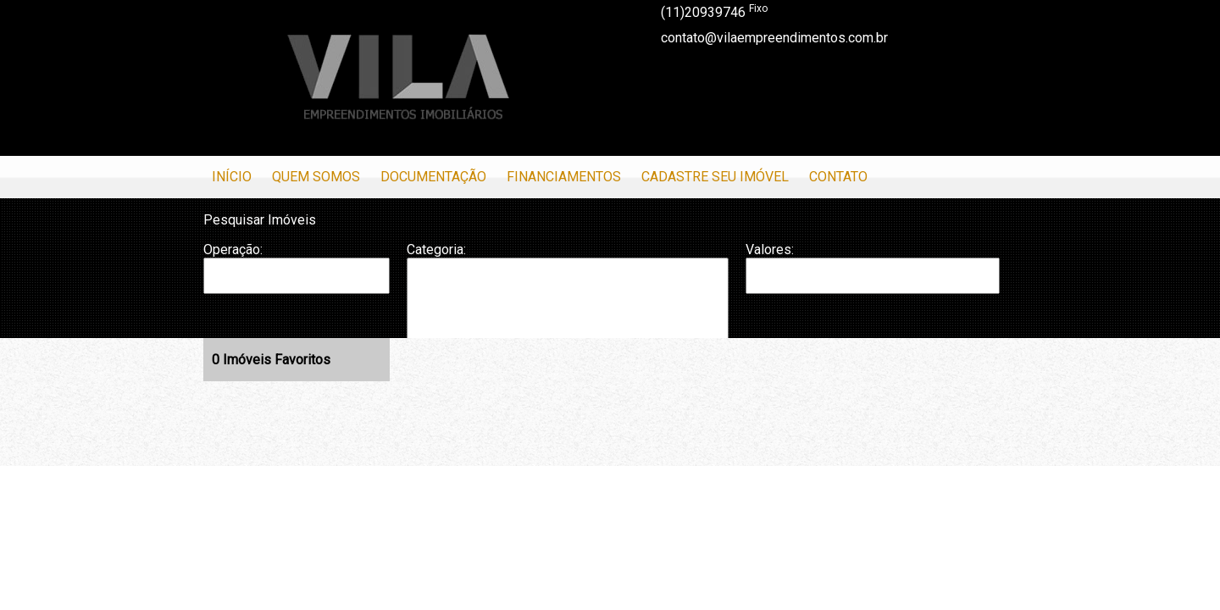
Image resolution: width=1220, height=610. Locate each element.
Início (232, 177)
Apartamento (568, 275)
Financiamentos (564, 177)
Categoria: (436, 249)
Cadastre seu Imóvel (715, 177)
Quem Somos (316, 177)
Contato (838, 177)
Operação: (233, 249)
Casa (568, 292)
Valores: (770, 249)
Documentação (433, 177)
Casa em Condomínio (568, 309)
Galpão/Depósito (568, 327)
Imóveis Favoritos (271, 360)
